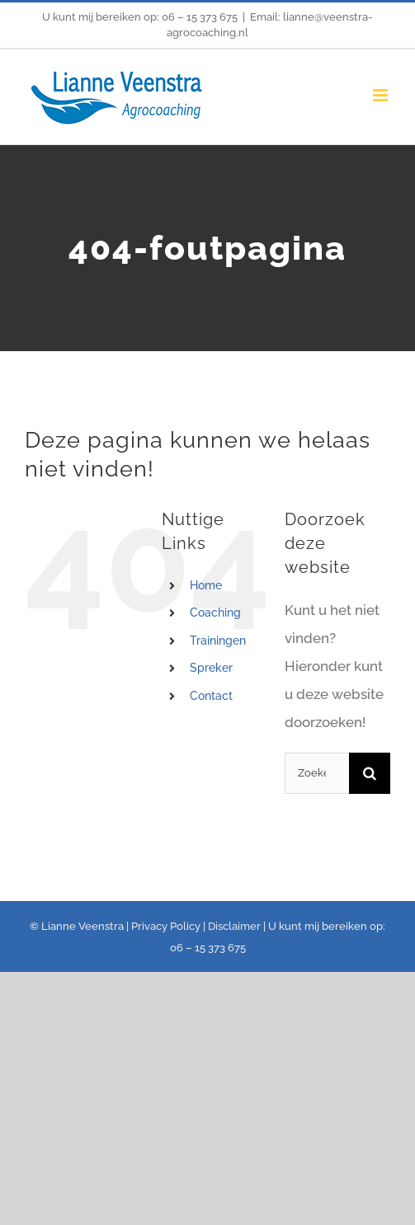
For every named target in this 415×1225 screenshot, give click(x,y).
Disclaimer (234, 926)
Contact (211, 695)
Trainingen (218, 640)
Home (206, 585)
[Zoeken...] (317, 773)
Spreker (211, 667)
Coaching (215, 612)
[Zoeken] (369, 773)
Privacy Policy (165, 926)
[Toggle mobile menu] (381, 95)
